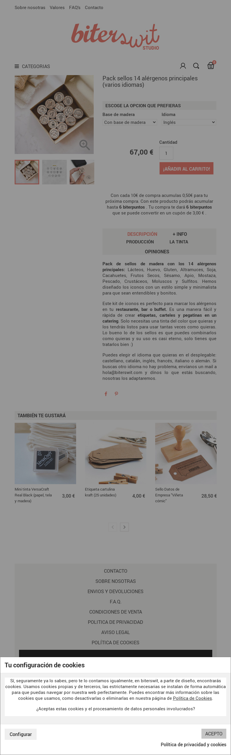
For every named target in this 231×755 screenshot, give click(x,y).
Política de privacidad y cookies (193, 744)
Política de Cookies (192, 698)
